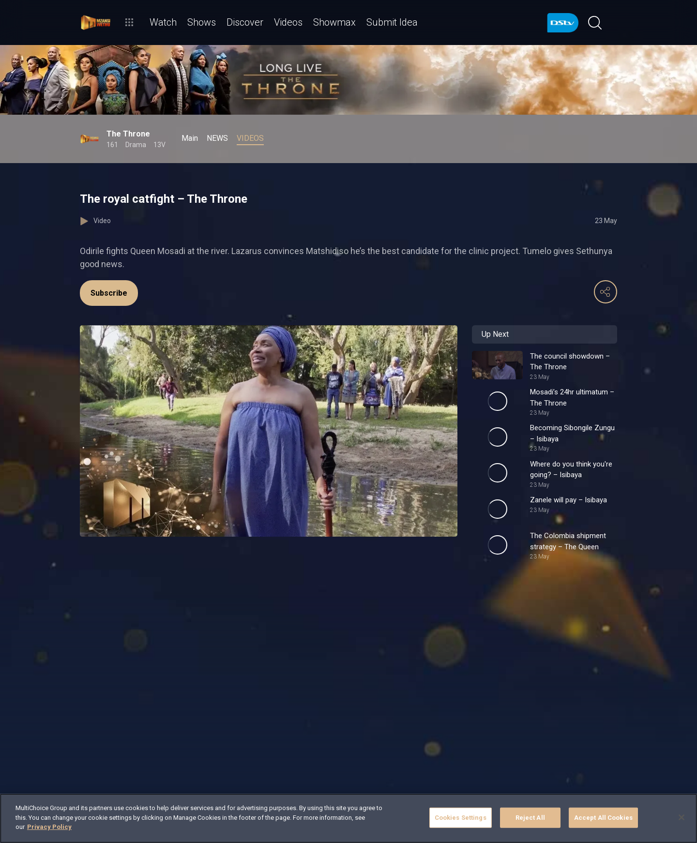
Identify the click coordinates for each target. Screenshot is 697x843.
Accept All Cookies (603, 817)
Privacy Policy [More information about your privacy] (49, 826)
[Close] (681, 817)
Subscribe (109, 293)
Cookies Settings (460, 817)
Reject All (530, 817)
